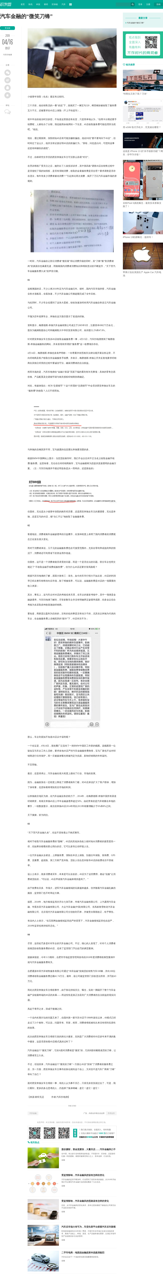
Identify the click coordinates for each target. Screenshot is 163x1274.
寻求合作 (111, 1113)
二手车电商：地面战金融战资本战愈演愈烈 (82, 1252)
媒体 (39, 385)
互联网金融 (54, 920)
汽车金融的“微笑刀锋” (134, 23)
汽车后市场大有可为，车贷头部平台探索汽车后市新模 (88, 1227)
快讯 (30, 4)
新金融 (7, 28)
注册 (148, 4)
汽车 (64, 4)
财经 (46, 4)
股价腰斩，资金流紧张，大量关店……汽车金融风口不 (88, 1149)
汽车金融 (32, 1113)
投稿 (158, 4)
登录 (140, 4)
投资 (70, 330)
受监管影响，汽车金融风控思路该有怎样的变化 (85, 1201)
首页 (23, 4)
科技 (38, 4)
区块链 (55, 4)
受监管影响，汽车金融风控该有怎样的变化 (82, 1175)
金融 (105, 176)
